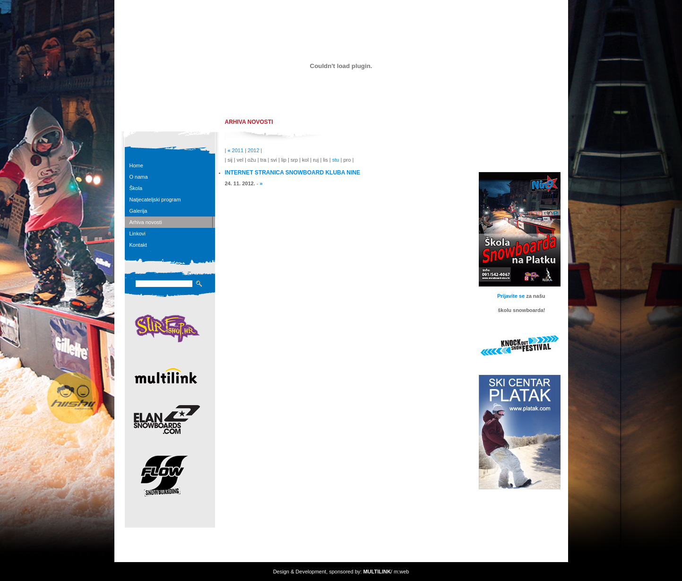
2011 (237, 150)
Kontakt (138, 245)
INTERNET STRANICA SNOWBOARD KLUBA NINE (292, 172)
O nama (138, 177)
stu (335, 160)
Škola (136, 188)
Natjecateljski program (155, 199)
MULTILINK (376, 571)
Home (136, 165)
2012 (253, 150)
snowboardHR (174, 103)
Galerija (138, 211)
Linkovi (137, 233)
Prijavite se (511, 296)
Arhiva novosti (145, 222)
